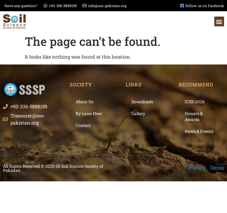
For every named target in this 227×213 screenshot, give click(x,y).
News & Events (199, 131)
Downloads (142, 101)
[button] (219, 21)
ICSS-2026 (195, 101)
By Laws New (89, 113)
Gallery (138, 113)
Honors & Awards (194, 116)
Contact (83, 125)
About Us (84, 101)
